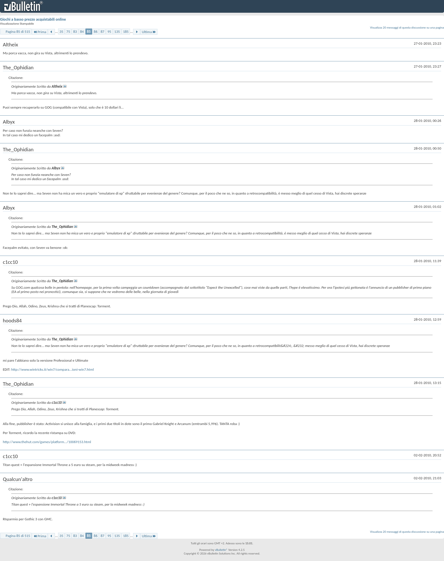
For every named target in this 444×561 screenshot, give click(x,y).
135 (117, 31)
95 (109, 31)
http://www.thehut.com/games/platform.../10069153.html (47, 442)
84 (82, 31)
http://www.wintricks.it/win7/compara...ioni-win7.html (52, 369)
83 (75, 31)
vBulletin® (221, 550)
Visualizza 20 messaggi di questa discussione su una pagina (407, 27)
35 (61, 31)
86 (95, 31)
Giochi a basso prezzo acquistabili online (33, 19)
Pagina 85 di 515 (18, 31)
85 (89, 31)
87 (102, 31)
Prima (39, 32)
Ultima (149, 32)
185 (126, 31)
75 (68, 31)
